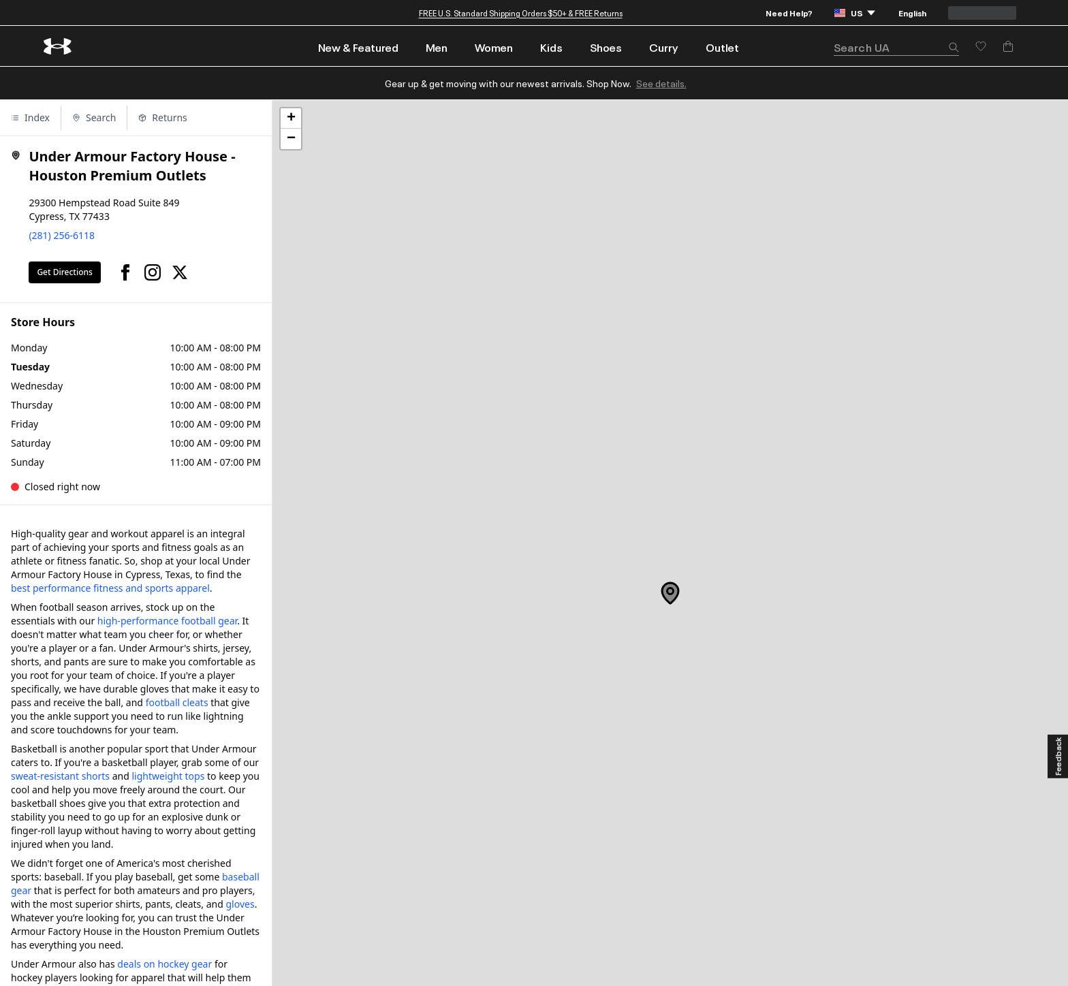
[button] (953, 48)
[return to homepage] (58, 46)
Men (436, 46)
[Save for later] (980, 46)
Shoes (606, 46)
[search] (896, 47)
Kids (551, 46)
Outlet (722, 46)
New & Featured (358, 46)
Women (494, 46)
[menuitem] (358, 46)
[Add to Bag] (1008, 46)
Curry (663, 46)
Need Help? (789, 12)
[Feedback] (1058, 756)
